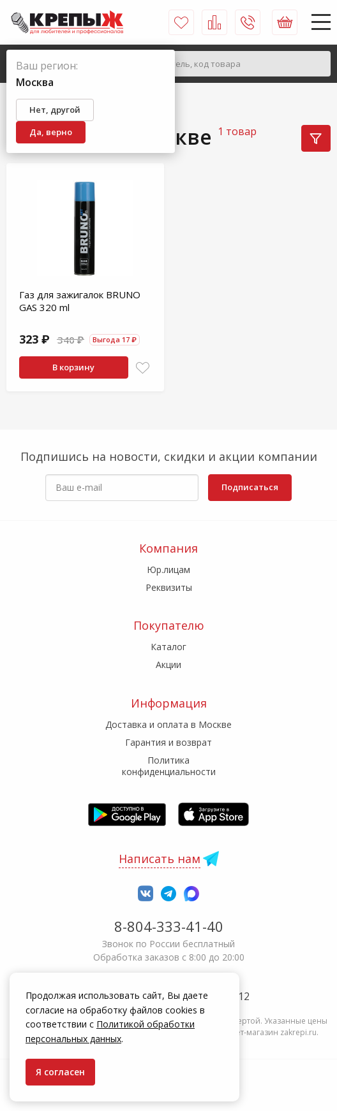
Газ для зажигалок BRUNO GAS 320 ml (79, 301)
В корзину (73, 367)
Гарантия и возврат (168, 742)
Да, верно (50, 132)
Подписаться (249, 487)
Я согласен (60, 1072)
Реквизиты (169, 587)
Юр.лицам (168, 569)
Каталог (168, 647)
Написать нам (159, 858)
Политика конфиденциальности (169, 766)
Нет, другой (54, 109)
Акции (168, 664)
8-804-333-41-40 (168, 926)
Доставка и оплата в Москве (168, 724)
